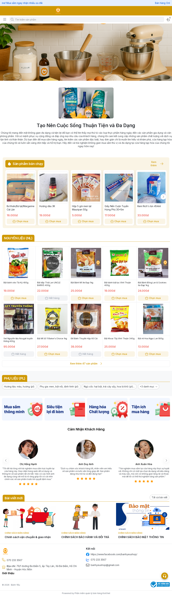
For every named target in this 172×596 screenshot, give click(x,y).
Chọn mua (21, 221)
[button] (19, 386)
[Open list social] (164, 575)
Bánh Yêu (15, 585)
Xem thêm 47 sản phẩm (86, 363)
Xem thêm (155, 164)
